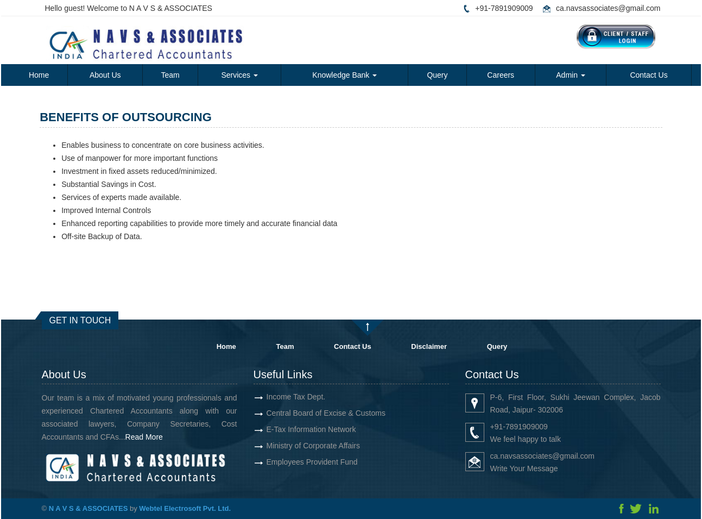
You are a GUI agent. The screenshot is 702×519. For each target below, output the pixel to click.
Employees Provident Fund (295, 462)
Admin (570, 75)
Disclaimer (429, 346)
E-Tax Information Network (295, 429)
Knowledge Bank (344, 75)
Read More (160, 437)
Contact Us (648, 75)
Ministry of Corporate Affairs (297, 445)
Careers (500, 75)
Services (239, 75)
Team (170, 75)
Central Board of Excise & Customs (309, 413)
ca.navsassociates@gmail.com (608, 8)
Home (39, 75)
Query (437, 75)
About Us (105, 75)
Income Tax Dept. (279, 396)
